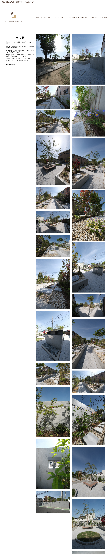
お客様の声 (83, 18)
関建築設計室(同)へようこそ (44, 18)
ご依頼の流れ (94, 18)
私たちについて (60, 18)
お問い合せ (103, 18)
